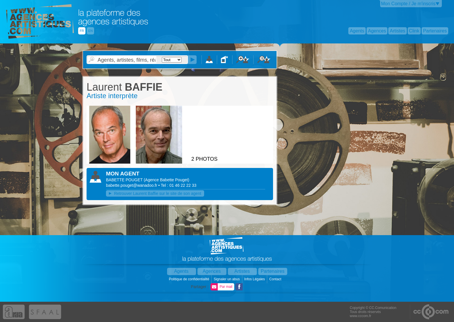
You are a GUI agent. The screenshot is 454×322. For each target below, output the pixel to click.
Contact (275, 279)
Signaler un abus (227, 279)
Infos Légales (255, 279)
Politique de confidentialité (189, 279)
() (166, 180)
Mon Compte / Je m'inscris (408, 3)
